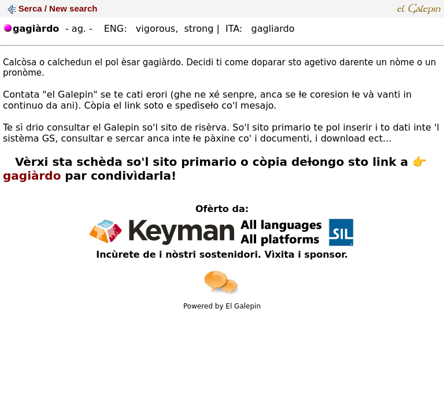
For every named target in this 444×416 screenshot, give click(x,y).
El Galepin (243, 306)
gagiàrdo (32, 176)
